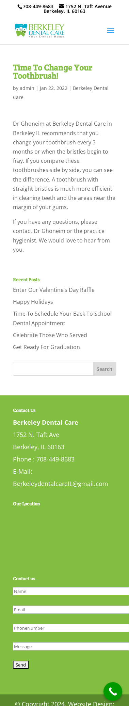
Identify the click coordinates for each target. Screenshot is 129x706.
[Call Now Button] (112, 691)
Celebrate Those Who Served (50, 335)
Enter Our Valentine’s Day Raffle (54, 290)
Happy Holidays (33, 301)
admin (27, 88)
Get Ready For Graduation (46, 347)
